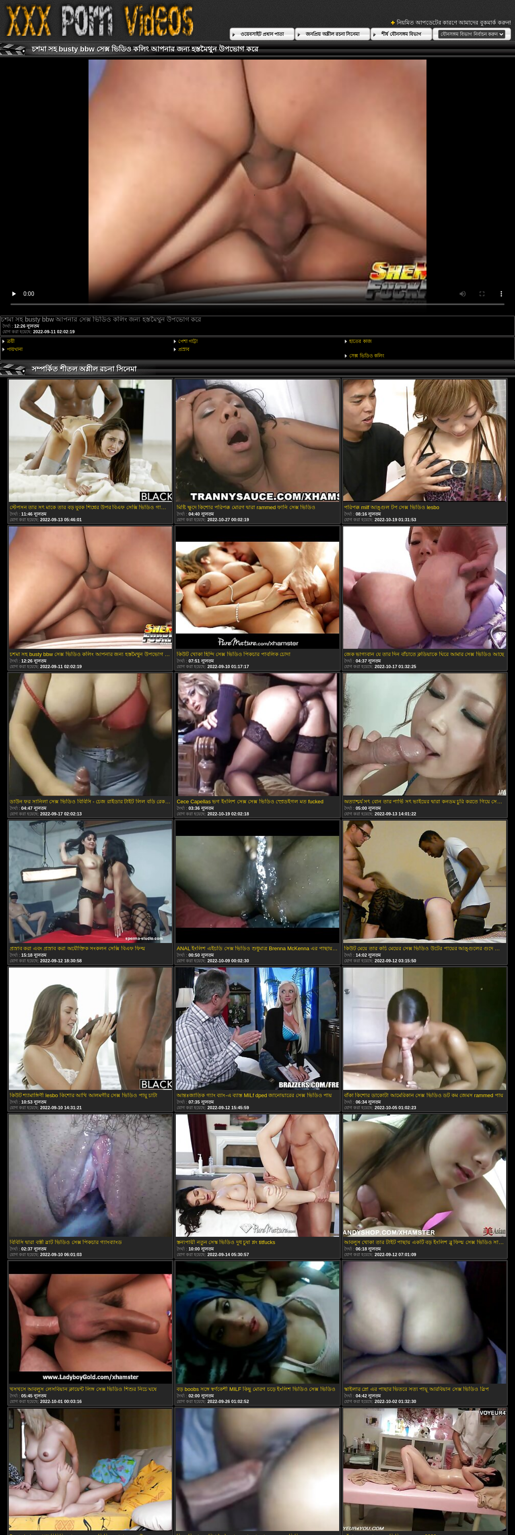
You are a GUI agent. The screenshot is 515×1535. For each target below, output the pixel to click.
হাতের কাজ (360, 341)
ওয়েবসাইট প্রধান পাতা (262, 34)
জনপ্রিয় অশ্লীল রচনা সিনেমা (332, 34)
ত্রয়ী (10, 341)
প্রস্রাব (184, 349)
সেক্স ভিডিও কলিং (366, 356)
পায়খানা (15, 349)
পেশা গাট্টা (188, 341)
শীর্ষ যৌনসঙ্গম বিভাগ (401, 34)
